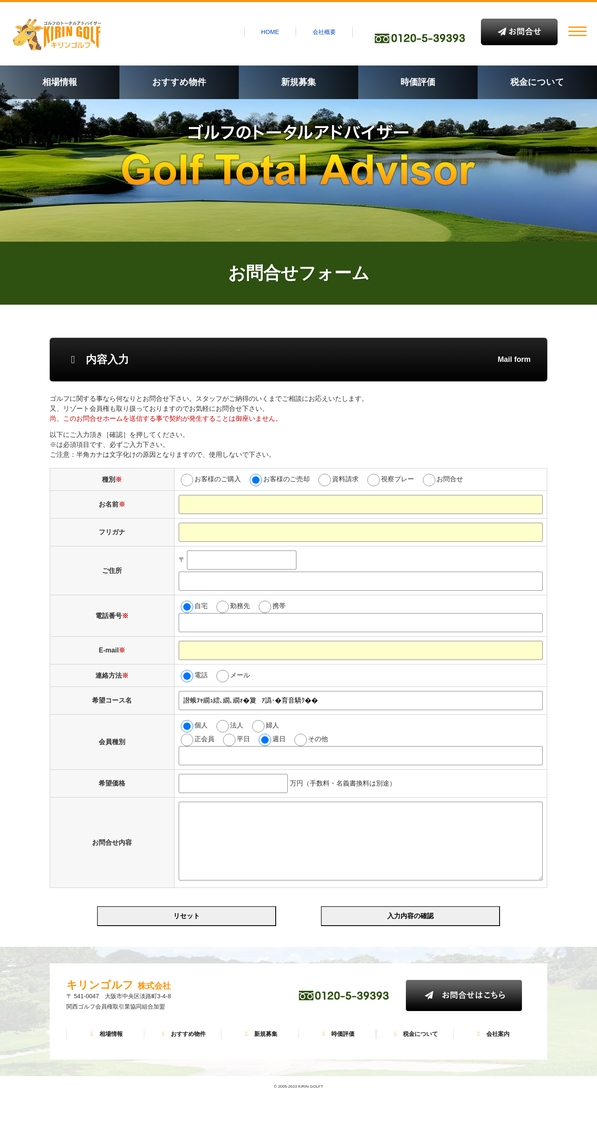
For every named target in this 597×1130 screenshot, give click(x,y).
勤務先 (240, 605)
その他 (318, 738)
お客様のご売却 (286, 479)
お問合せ (450, 479)
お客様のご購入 (217, 479)
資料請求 (345, 479)
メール (240, 675)
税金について (537, 82)
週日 (279, 738)
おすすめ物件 (179, 82)
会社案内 (492, 1034)
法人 (236, 725)
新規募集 (298, 82)
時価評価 (417, 82)
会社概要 (324, 32)
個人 (201, 725)
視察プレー (397, 479)
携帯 (279, 605)
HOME (270, 32)
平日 (243, 738)
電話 (201, 675)
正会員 (204, 738)
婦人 (272, 725)
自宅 (201, 605)
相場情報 (59, 82)
